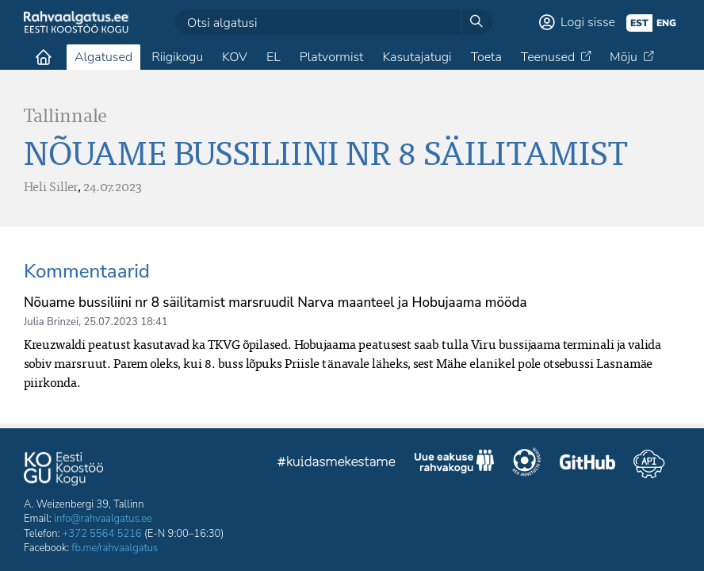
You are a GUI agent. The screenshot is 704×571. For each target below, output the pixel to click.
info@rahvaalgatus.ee (103, 519)
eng (666, 23)
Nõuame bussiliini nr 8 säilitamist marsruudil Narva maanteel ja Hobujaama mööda (275, 302)
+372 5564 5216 (102, 534)
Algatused (103, 57)
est (639, 23)
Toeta (486, 57)
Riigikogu (177, 57)
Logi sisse (588, 22)
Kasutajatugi (416, 57)
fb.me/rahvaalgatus (114, 548)
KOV (234, 57)
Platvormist (332, 57)
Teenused (548, 57)
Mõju (623, 57)
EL (273, 57)
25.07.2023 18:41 (125, 322)
